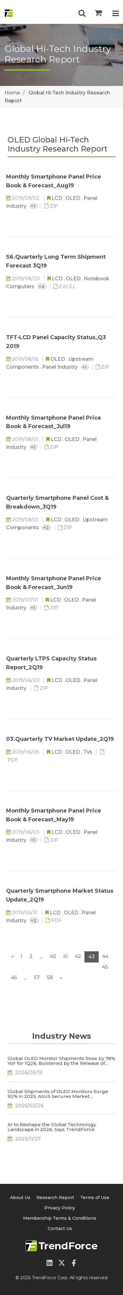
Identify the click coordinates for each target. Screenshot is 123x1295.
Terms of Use (94, 1197)
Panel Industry (60, 367)
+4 (42, 286)
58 (50, 977)
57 (37, 977)
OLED (73, 198)
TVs (88, 752)
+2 (46, 527)
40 (53, 956)
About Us (20, 1197)
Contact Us (60, 1228)
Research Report (55, 1197)
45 (105, 967)
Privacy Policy (59, 1208)
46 (14, 977)
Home (12, 93)
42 (78, 956)
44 (105, 956)
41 (65, 956)
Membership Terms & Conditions (59, 1218)
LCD (57, 198)
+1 (33, 206)
